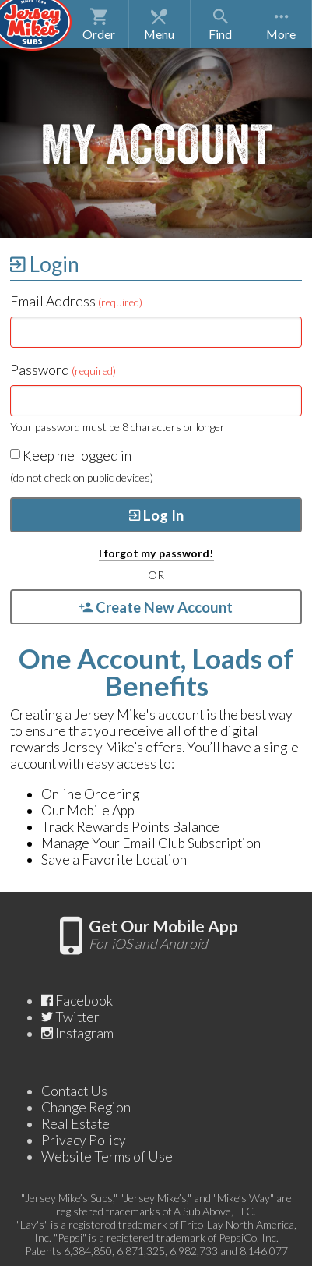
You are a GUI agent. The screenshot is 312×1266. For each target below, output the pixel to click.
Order (99, 23)
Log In (156, 515)
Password (63, 370)
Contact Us (74, 1091)
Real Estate (75, 1124)
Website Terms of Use (107, 1156)
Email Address (76, 301)
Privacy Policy (83, 1140)
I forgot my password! (156, 553)
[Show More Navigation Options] (281, 24)
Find (220, 23)
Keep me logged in (70, 455)
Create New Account (156, 607)
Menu (159, 23)
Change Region (86, 1107)
